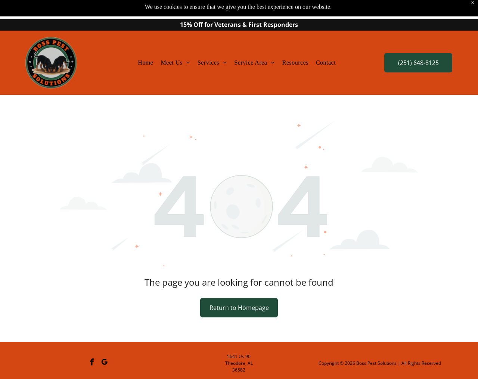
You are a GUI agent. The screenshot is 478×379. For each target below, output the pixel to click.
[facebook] (92, 363)
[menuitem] (145, 63)
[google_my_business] (104, 363)
